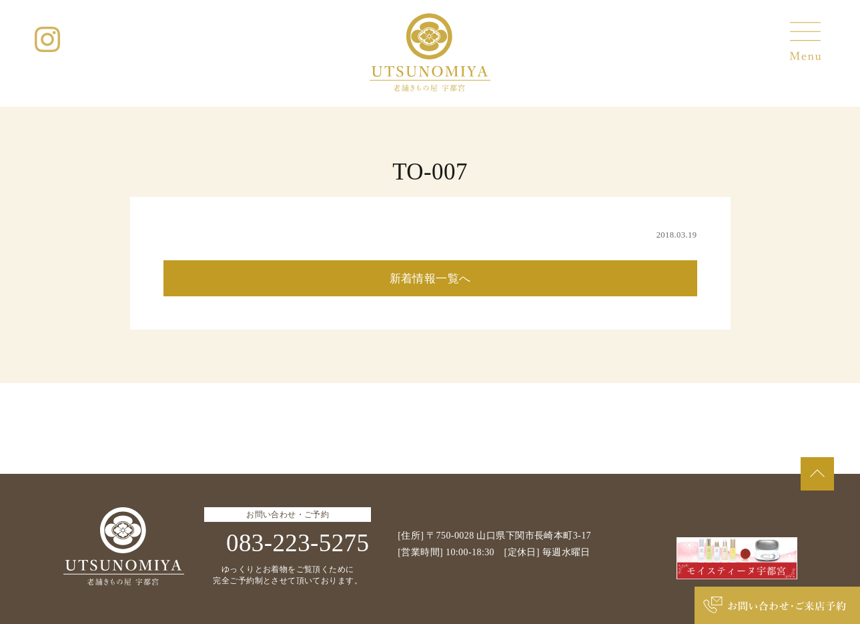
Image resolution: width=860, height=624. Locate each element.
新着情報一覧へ (430, 278)
